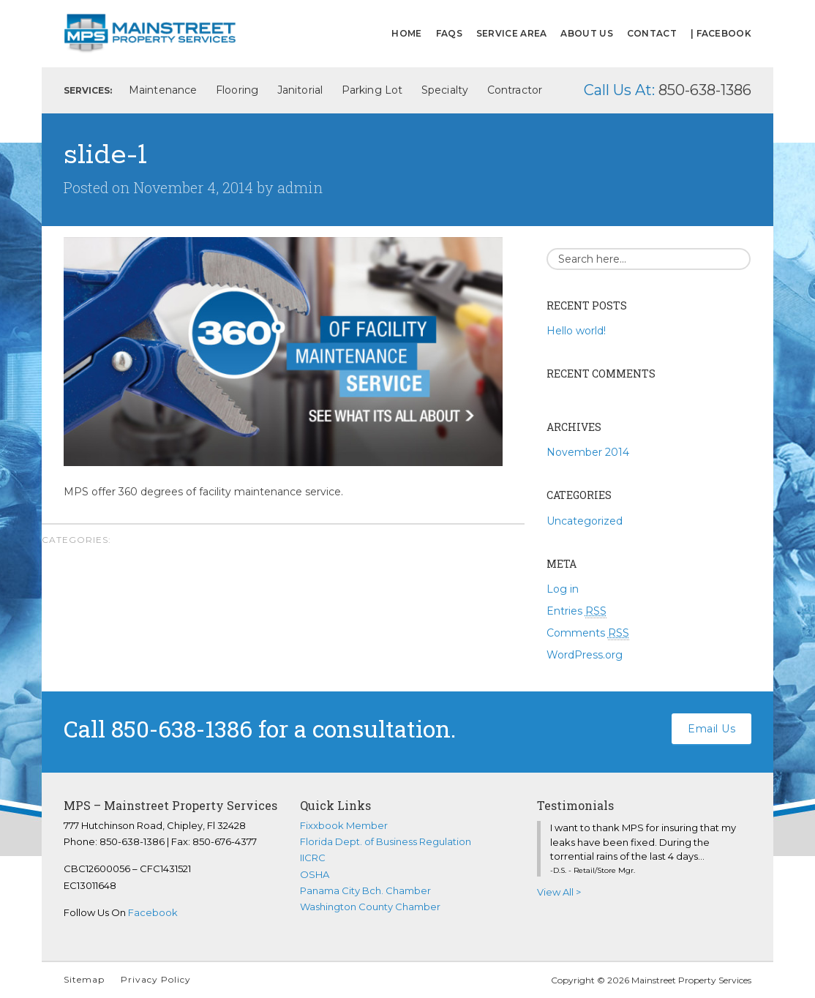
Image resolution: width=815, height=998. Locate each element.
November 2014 (588, 452)
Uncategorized (585, 521)
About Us (586, 33)
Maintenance (163, 90)
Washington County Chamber (370, 906)
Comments (588, 633)
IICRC (313, 857)
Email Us (711, 728)
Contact (652, 33)
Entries (576, 611)
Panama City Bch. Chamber (365, 890)
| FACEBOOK (721, 33)
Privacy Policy (156, 979)
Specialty (444, 90)
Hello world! (576, 330)
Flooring (237, 90)
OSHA (314, 874)
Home (406, 33)
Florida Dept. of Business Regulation (385, 841)
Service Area (511, 33)
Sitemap (84, 979)
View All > (559, 892)
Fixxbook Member (344, 825)
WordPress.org (585, 654)
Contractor (514, 90)
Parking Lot (372, 90)
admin (300, 187)
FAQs (449, 33)
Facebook (153, 912)
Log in (563, 589)
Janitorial (300, 90)
